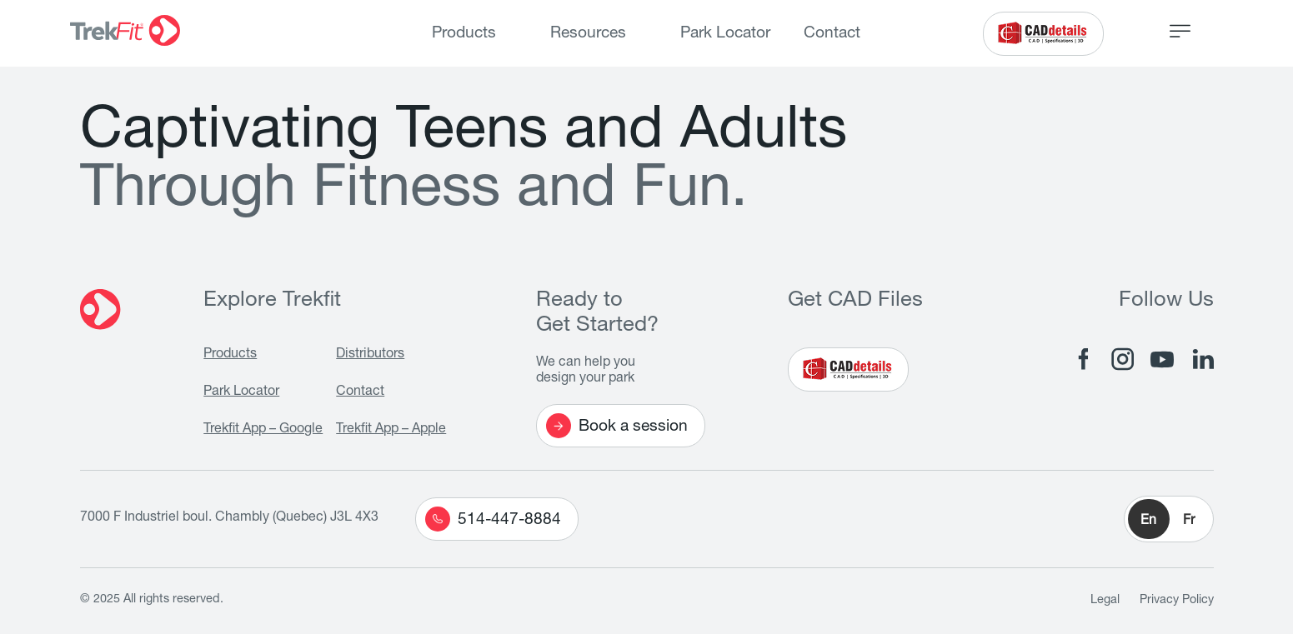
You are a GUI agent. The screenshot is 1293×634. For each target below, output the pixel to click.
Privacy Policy (1177, 601)
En (1148, 521)
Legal (1105, 601)
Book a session (617, 425)
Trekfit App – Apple (391, 430)
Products (464, 34)
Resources (588, 34)
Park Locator (725, 34)
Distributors (370, 355)
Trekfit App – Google (263, 430)
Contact (832, 34)
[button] (1169, 519)
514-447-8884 (493, 519)
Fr (1189, 521)
